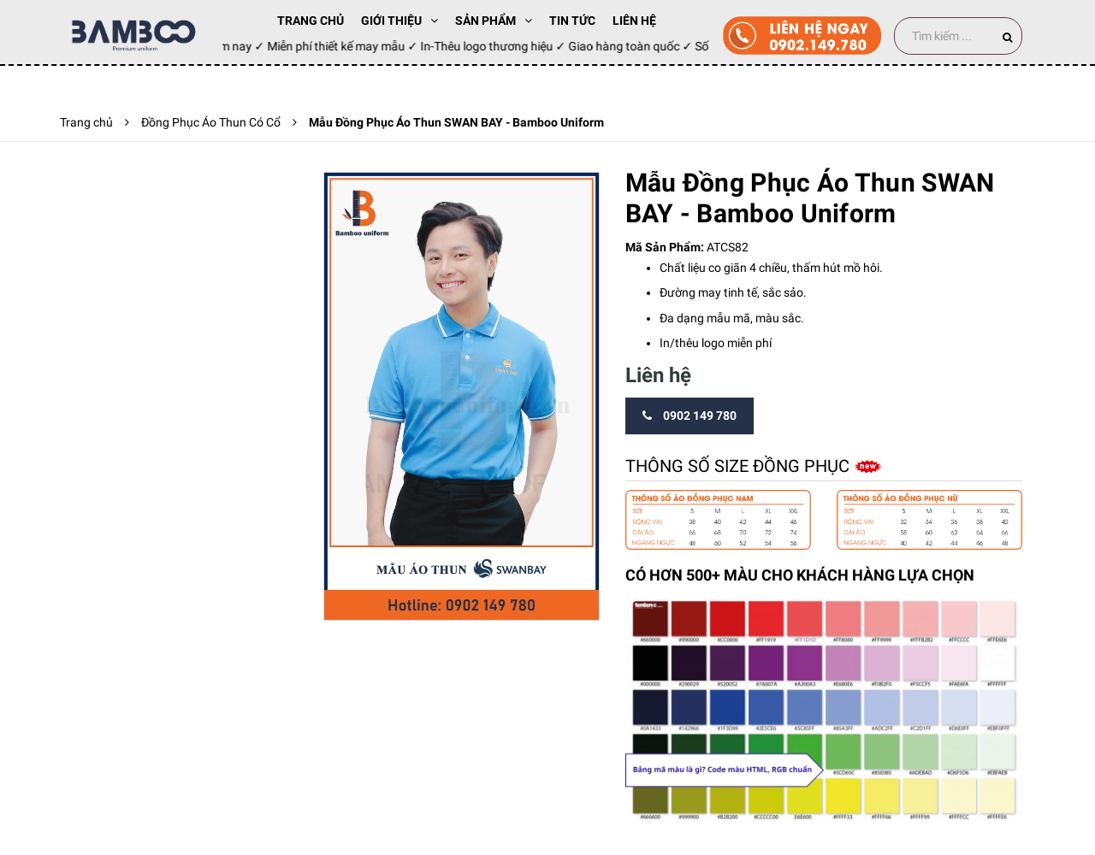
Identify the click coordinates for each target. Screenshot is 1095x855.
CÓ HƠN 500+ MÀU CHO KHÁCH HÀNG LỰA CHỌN (799, 575)
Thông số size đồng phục (739, 466)
